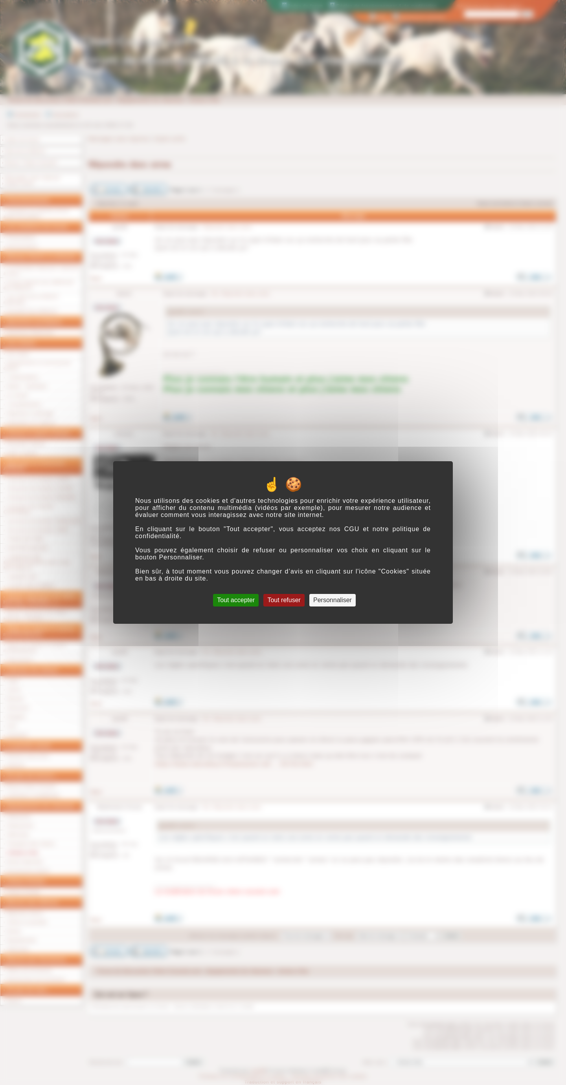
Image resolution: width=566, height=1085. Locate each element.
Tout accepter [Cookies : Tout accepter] (236, 600)
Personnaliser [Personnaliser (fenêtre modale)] (332, 600)
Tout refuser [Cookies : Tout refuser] (283, 600)
